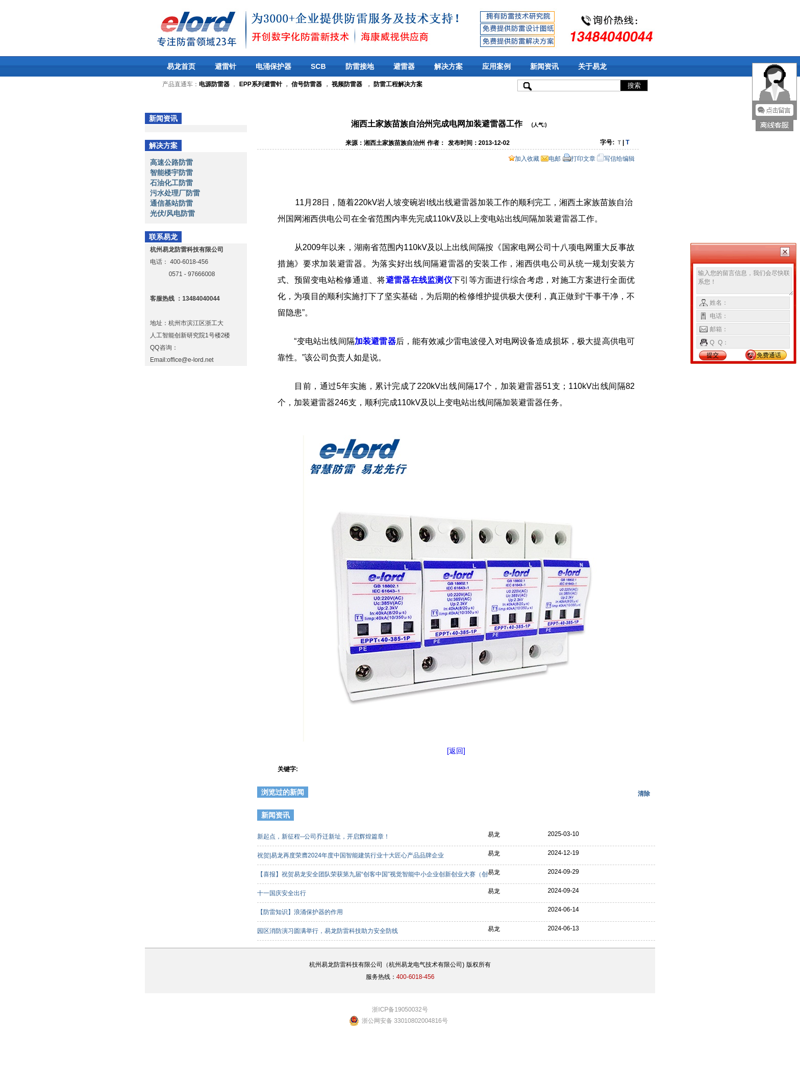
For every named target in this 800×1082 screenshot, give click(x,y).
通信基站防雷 (171, 203)
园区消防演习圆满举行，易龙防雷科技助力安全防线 (328, 931)
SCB (318, 66)
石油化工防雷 (171, 183)
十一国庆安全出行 (282, 893)
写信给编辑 (616, 158)
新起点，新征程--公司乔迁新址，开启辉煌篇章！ (324, 836)
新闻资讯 (544, 66)
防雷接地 (359, 66)
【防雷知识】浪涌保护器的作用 (300, 912)
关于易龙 (592, 66)
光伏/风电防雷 (172, 213)
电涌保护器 (273, 66)
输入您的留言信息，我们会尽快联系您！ (745, 282)
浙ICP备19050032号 (400, 1009)
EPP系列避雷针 (260, 84)
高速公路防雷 (171, 162)
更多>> (638, 816)
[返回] (456, 751)
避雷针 (225, 66)
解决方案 (448, 66)
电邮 (551, 158)
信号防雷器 (306, 84)
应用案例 (496, 66)
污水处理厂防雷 (175, 193)
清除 (644, 793)
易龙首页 (181, 66)
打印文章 (579, 158)
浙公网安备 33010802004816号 (405, 1020)
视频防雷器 (347, 84)
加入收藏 (524, 158)
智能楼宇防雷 (171, 172)
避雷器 (404, 66)
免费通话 (769, 355)
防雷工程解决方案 (397, 84)
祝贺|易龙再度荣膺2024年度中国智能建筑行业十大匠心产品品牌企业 (351, 855)
